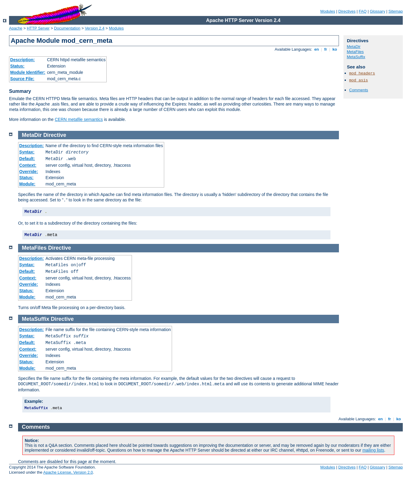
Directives (346, 11)
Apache (15, 28)
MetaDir (354, 46)
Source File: (22, 78)
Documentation (67, 28)
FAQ (363, 11)
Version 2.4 (95, 28)
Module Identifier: (27, 72)
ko (334, 49)
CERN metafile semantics (79, 119)
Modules (327, 11)
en (316, 49)
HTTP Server (38, 28)
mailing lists (373, 450)
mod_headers (362, 73)
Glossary (377, 11)
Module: (27, 184)
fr (325, 49)
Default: (27, 158)
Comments (358, 90)
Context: (27, 165)
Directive (54, 135)
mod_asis (358, 80)
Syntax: (27, 152)
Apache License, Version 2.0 (68, 472)
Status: (17, 66)
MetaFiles (355, 51)
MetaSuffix (356, 57)
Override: (28, 171)
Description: (22, 59)
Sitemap (395, 11)
